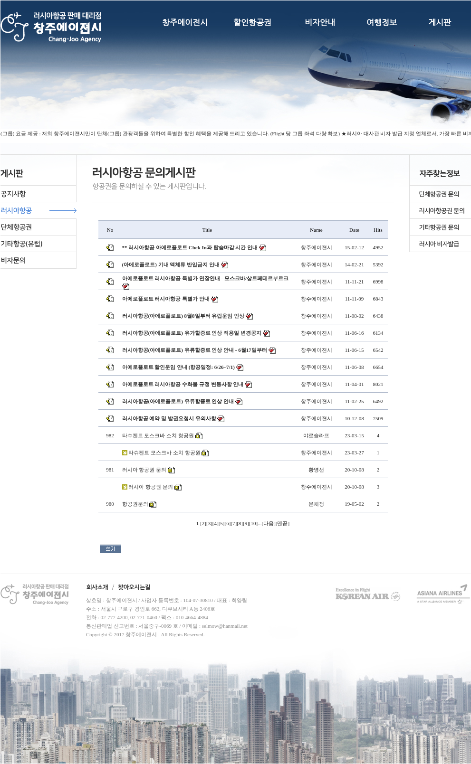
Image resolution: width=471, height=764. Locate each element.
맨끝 (282, 523)
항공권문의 (135, 504)
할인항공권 (252, 22)
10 (253, 523)
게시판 (439, 22)
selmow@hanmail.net (225, 626)
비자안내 (320, 22)
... (259, 523)
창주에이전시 (185, 22)
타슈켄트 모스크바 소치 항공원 (158, 435)
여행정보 (381, 22)
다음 (268, 523)
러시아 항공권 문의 (144, 469)
